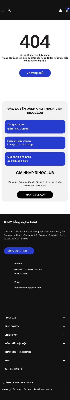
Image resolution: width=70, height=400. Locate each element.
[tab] (35, 317)
